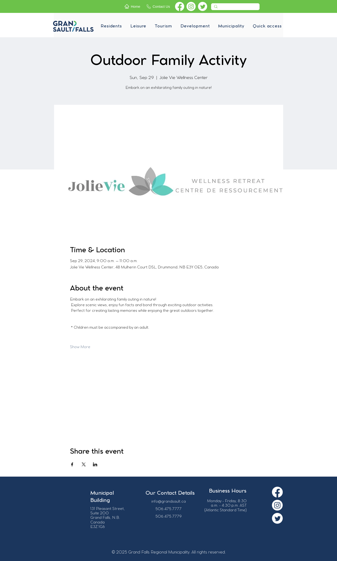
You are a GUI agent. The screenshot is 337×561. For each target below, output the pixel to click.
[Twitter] (202, 6)
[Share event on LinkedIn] (95, 464)
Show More (80, 347)
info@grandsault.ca (168, 501)
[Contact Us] (159, 6)
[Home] (134, 6)
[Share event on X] (83, 464)
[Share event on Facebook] (72, 464)
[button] (111, 26)
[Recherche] (234, 8)
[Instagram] (191, 6)
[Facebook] (179, 6)
